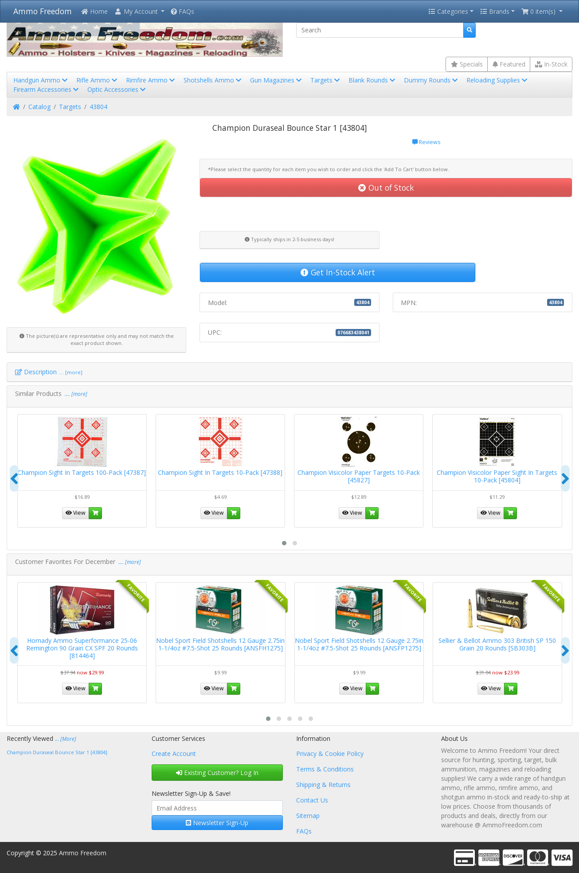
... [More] (65, 739)
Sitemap (308, 815)
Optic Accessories (117, 89)
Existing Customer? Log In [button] (217, 772)
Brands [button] (495, 11)
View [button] (76, 513)
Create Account (174, 753)
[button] (139, 11)
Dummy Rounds (431, 80)
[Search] (380, 30)
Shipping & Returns (323, 784)
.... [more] (75, 394)
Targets (325, 80)
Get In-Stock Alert (338, 272)
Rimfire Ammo (151, 80)
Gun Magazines (276, 80)
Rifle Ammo (97, 80)
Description (48, 372)
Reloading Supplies (497, 80)
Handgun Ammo (41, 80)
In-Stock (551, 64)
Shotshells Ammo (213, 80)
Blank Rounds (372, 80)
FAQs (182, 11)
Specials (467, 64)
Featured (509, 64)
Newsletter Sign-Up (217, 822)
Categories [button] (448, 11)
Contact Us (312, 800)
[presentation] (14, 478)
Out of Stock (386, 187)
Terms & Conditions (325, 769)
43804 (98, 106)
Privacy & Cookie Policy (330, 753)
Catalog (39, 106)
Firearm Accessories (46, 89)
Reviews (426, 142)
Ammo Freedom (42, 11)
